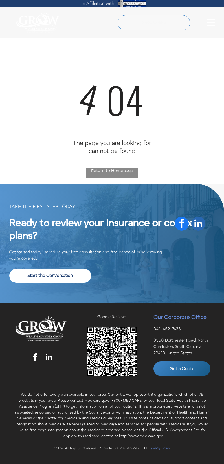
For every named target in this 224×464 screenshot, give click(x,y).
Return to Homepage (112, 170)
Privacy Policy (160, 448)
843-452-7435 (167, 329)
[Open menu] (211, 22)
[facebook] (35, 358)
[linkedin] (49, 358)
